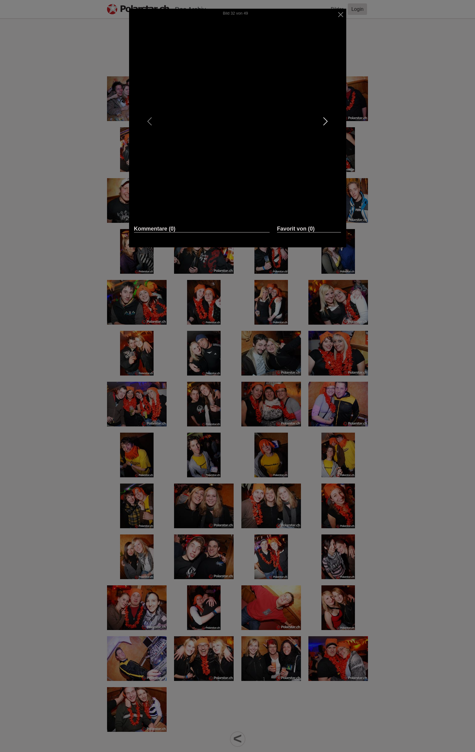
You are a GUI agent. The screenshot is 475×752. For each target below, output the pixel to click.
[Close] (340, 15)
